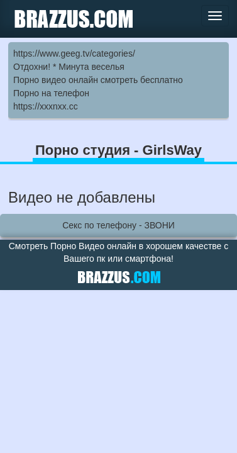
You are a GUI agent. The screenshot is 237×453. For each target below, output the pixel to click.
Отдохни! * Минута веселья (68, 67)
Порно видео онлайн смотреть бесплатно (98, 80)
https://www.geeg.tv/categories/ (74, 53)
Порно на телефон (51, 93)
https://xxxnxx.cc (45, 106)
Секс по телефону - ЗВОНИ (118, 225)
